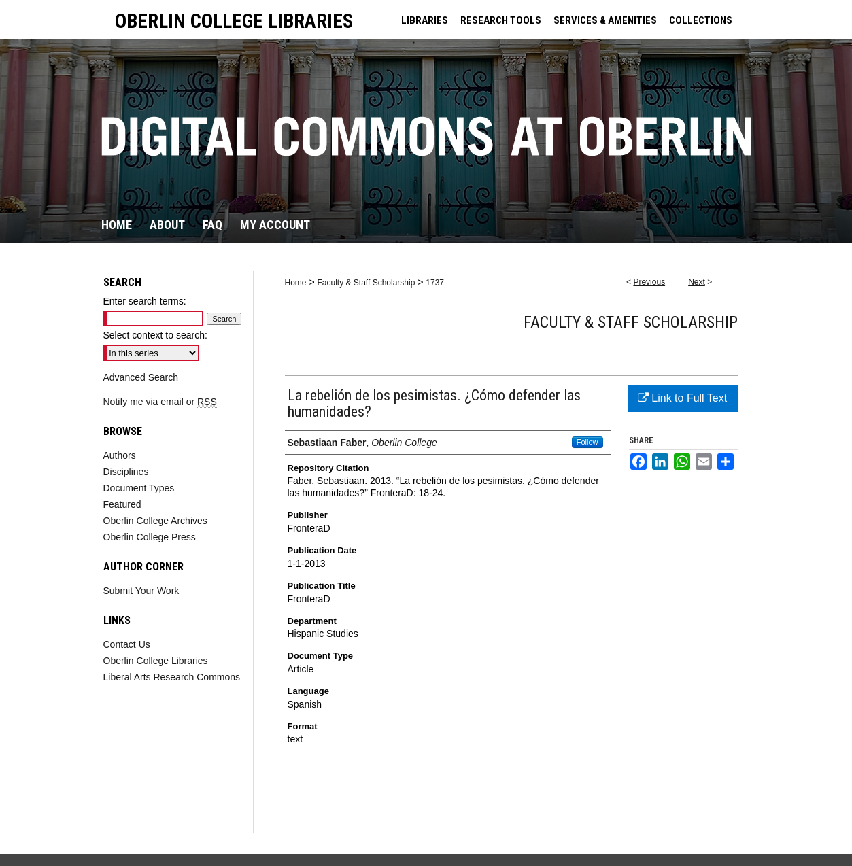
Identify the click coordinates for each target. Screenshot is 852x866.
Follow (587, 442)
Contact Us (126, 644)
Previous (649, 282)
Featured (122, 504)
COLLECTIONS (700, 20)
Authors (119, 455)
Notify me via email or (160, 401)
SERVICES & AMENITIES (605, 20)
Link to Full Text (682, 398)
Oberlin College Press (149, 537)
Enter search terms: (144, 301)
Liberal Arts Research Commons (172, 677)
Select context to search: (155, 335)
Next (696, 282)
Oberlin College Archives (155, 520)
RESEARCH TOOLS (500, 20)
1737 (435, 283)
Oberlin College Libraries (155, 660)
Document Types (139, 488)
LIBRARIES (424, 20)
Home (296, 283)
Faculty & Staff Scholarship (366, 283)
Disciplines (126, 471)
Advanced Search (141, 377)
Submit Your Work (141, 590)
